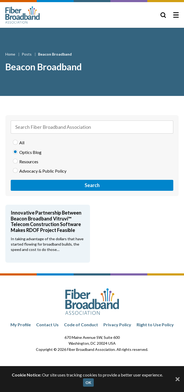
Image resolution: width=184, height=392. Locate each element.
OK (88, 382)
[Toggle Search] (163, 15)
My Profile (20, 324)
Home (10, 54)
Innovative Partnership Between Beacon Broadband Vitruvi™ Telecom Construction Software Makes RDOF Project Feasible (46, 221)
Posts (27, 54)
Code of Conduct (81, 324)
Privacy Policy (117, 324)
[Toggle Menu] (176, 15)
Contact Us (47, 324)
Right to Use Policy (155, 324)
